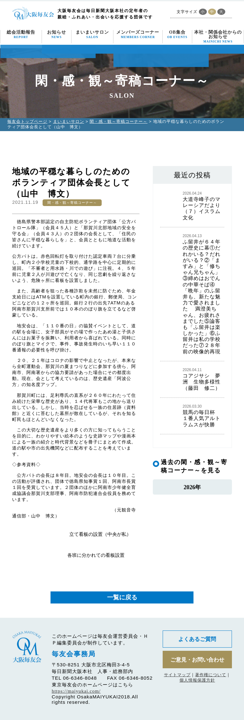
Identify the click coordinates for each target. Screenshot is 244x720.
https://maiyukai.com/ (76, 691)
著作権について (210, 675)
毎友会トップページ (27, 121)
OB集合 (177, 34)
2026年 (192, 487)
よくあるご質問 (197, 639)
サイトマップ (177, 675)
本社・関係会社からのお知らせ (218, 36)
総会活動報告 (21, 34)
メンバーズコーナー (137, 34)
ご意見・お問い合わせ (197, 660)
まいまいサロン (92, 34)
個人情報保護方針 (197, 681)
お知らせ (56, 34)
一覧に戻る (122, 597)
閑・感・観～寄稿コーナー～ (118, 121)
